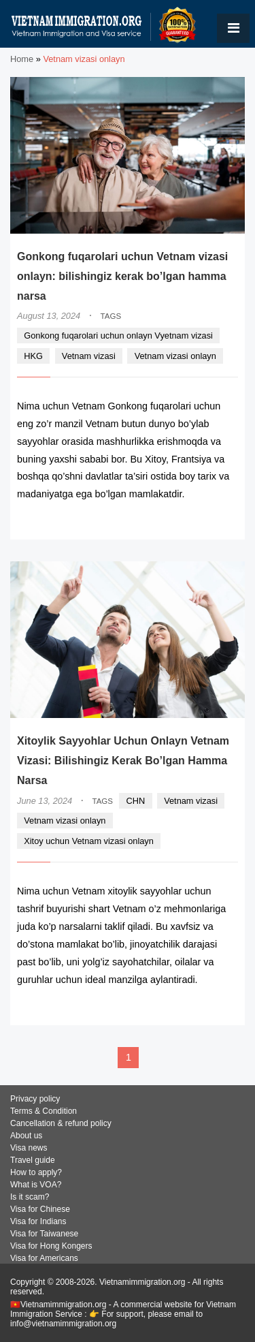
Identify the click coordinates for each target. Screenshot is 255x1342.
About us (26, 1135)
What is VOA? (35, 1184)
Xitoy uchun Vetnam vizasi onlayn (89, 841)
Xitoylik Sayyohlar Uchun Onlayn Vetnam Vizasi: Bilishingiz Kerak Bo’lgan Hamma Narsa (123, 760)
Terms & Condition (43, 1111)
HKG (33, 356)
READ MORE (197, 521)
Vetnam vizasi (89, 356)
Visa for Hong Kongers (51, 1246)
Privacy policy (35, 1099)
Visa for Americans (44, 1258)
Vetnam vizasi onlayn (175, 356)
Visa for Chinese (40, 1209)
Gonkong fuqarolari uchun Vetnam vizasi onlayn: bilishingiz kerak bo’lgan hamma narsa (122, 276)
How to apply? (36, 1172)
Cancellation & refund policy (61, 1123)
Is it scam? (29, 1197)
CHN (136, 801)
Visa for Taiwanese (44, 1233)
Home (21, 59)
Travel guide (32, 1160)
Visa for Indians (38, 1221)
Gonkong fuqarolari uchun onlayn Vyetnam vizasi (118, 335)
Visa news (28, 1148)
